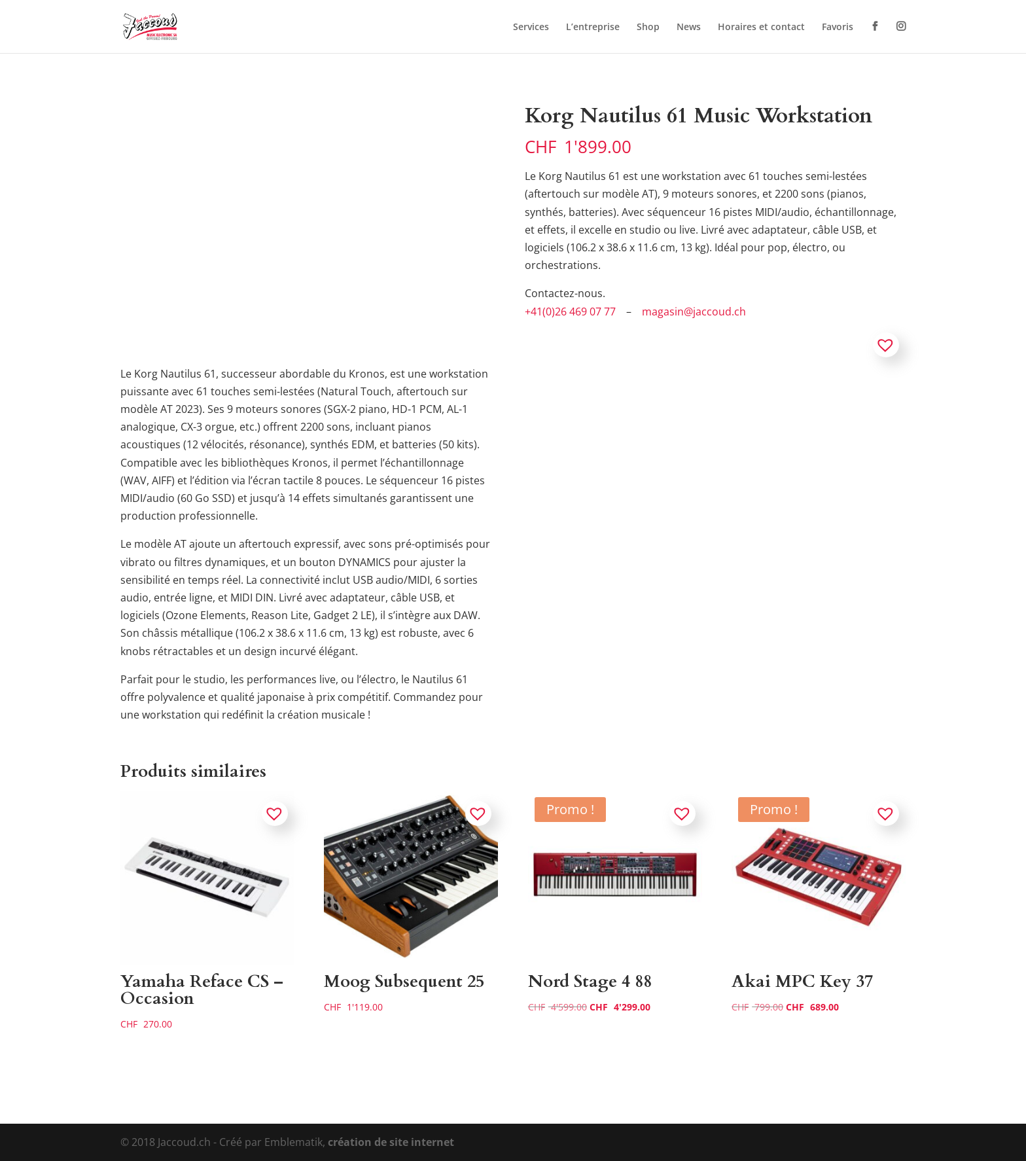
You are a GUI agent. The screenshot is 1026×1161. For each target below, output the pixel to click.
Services (531, 27)
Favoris (837, 27)
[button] (886, 344)
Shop (648, 27)
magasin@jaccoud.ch (694, 311)
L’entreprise (593, 27)
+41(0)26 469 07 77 (570, 311)
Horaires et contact (761, 27)
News (689, 27)
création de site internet (391, 1142)
